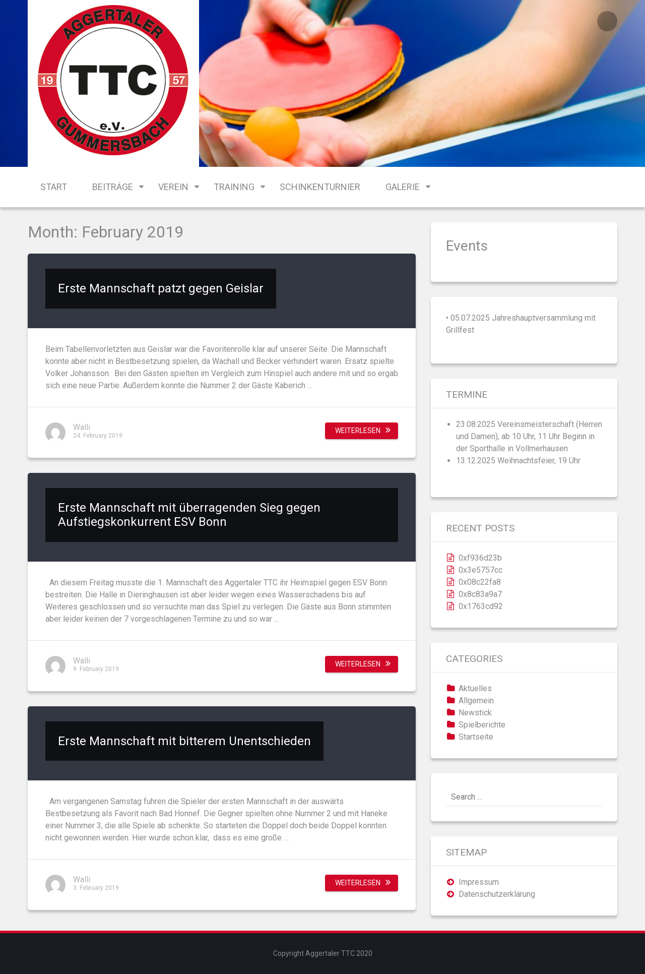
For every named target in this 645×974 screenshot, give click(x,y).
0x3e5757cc (480, 570)
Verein (173, 186)
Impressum (479, 882)
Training (234, 186)
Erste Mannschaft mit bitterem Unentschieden (184, 741)
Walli (81, 427)
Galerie (402, 186)
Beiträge (112, 186)
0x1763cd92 (481, 606)
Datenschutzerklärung (497, 894)
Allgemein (476, 700)
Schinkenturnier (320, 186)
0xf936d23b (480, 558)
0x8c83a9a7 (480, 594)
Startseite (476, 737)
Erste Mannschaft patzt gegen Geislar (161, 288)
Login (607, 21)
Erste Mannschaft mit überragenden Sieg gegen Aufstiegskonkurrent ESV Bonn (189, 515)
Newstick (475, 712)
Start (53, 186)
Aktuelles (475, 688)
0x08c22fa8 (480, 582)
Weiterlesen (357, 431)
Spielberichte (482, 724)
